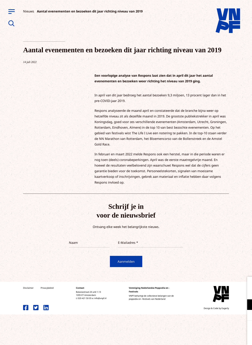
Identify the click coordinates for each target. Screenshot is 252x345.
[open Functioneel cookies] (246, 305)
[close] (246, 283)
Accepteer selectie (222, 338)
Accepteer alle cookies (222, 328)
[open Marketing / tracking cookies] (246, 315)
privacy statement (235, 293)
